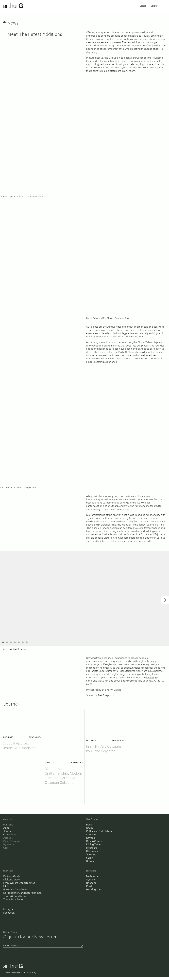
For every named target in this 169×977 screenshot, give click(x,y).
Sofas (89, 857)
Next (165, 600)
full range (151, 677)
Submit (81, 946)
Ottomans (92, 851)
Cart (154, 5)
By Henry (8, 844)
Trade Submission (13, 899)
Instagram (9, 909)
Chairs (90, 827)
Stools (90, 861)
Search (143, 5)
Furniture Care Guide (15, 889)
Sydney (90, 879)
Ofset (6, 847)
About (7, 827)
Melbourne (92, 876)
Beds (89, 824)
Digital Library (11, 879)
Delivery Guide (11, 876)
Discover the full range (14, 649)
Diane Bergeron (12, 841)
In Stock (8, 824)
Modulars (91, 847)
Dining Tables (94, 844)
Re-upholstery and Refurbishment (23, 892)
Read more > (35, 737)
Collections (9, 834)
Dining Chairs (94, 841)
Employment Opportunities (19, 882)
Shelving (91, 854)
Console (91, 834)
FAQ (5, 886)
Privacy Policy (30, 973)
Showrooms (128, 680)
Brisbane (91, 882)
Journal (7, 831)
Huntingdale (93, 889)
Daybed (90, 837)
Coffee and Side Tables (99, 831)
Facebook (9, 912)
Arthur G (8, 837)
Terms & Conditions (14, 896)
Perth (89, 886)
